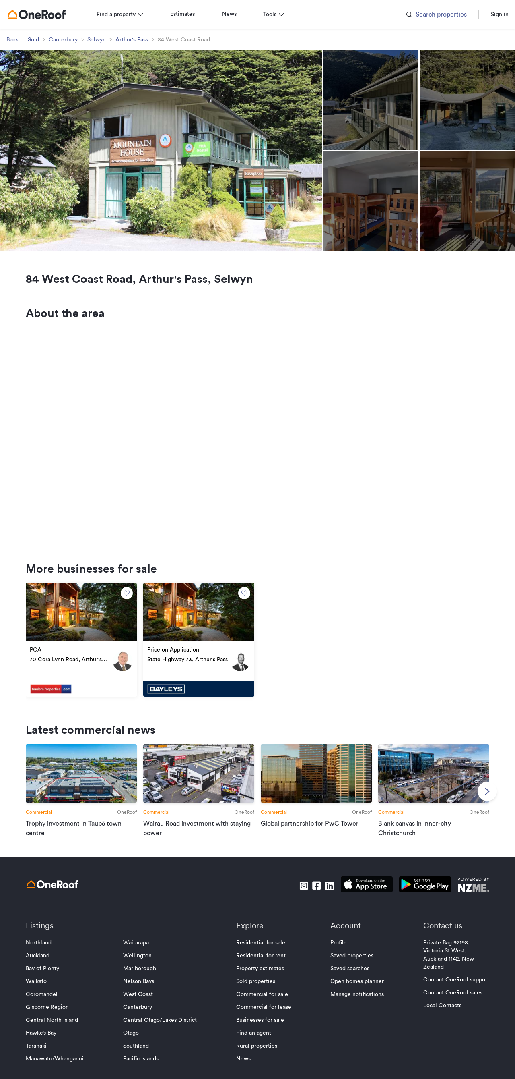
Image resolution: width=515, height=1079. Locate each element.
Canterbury (69, 40)
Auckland (44, 966)
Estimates (189, 14)
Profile (335, 953)
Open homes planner (354, 992)
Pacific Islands (144, 1069)
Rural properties (256, 1056)
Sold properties (255, 992)
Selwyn (103, 40)
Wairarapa (139, 953)
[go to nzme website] (467, 896)
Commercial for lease (263, 1018)
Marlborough (142, 979)
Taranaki (42, 1056)
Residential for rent (261, 966)
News (236, 14)
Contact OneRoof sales (446, 1003)
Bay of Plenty (49, 979)
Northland (45, 953)
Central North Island (58, 1030)
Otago (134, 1043)
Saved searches (346, 979)
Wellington (140, 966)
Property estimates (260, 979)
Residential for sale (260, 953)
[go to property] (86, 646)
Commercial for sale (262, 1005)
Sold (39, 40)
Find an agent (253, 1043)
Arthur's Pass (138, 40)
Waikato (42, 992)
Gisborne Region (53, 1018)
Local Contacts (436, 1016)
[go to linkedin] (323, 896)
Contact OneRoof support (450, 990)
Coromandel (48, 1005)
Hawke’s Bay (47, 1043)
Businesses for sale (260, 1030)
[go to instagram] (297, 896)
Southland (139, 1056)
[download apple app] (360, 896)
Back (19, 40)
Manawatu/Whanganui (61, 1069)
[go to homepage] (43, 14)
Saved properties (348, 966)
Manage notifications (354, 1005)
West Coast (141, 1005)
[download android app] (419, 896)
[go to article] (86, 796)
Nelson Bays (141, 992)
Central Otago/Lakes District (163, 1030)
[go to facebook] (310, 896)
